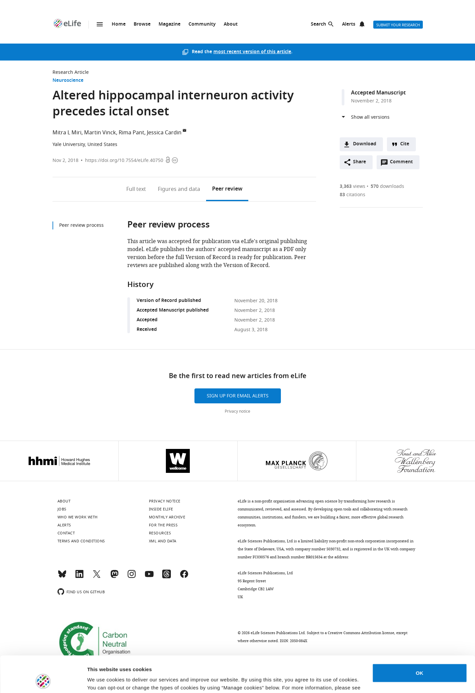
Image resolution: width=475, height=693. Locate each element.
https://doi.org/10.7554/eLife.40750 (124, 160)
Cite (404, 144)
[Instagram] (131, 577)
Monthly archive (167, 517)
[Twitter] (96, 577)
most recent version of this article (252, 52)
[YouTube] (149, 577)
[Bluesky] (62, 577)
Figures (179, 189)
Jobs (62, 509)
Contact (66, 533)
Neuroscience (68, 80)
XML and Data (163, 541)
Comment (403, 163)
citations (352, 194)
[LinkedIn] (79, 577)
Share (359, 162)
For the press (163, 525)
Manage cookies (106, 680)
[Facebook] (184, 577)
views (352, 186)
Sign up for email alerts (238, 395)
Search (318, 24)
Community (202, 24)
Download (364, 144)
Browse (142, 24)
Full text (136, 189)
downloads (387, 186)
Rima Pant (131, 133)
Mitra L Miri (67, 133)
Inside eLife (161, 509)
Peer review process (81, 225)
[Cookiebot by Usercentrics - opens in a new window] (43, 680)
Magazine (169, 24)
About (231, 24)
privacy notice (114, 661)
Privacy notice (237, 411)
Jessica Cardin (164, 133)
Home (119, 24)
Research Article (71, 72)
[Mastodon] (114, 577)
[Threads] (166, 577)
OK (419, 639)
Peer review (227, 189)
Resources (160, 533)
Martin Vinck (100, 133)
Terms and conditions (81, 541)
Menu (100, 24)
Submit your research (398, 25)
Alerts (348, 24)
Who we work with (78, 517)
